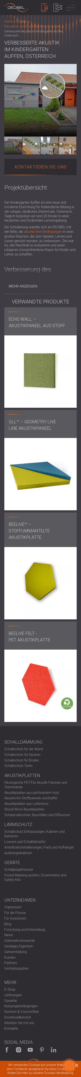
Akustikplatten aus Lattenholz (26, 804)
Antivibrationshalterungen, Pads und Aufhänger (39, 847)
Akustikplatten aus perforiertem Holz (31, 793)
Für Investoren (15, 918)
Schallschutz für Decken (22, 755)
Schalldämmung (23, 742)
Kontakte (11, 1028)
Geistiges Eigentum (18, 946)
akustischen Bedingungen (43, 232)
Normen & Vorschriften (21, 1012)
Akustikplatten (22, 775)
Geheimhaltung (15, 952)
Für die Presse (15, 913)
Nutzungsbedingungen (21, 1006)
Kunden (10, 957)
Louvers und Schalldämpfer (25, 842)
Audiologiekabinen (18, 853)
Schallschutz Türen (18, 766)
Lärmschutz (18, 824)
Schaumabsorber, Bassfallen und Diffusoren (37, 815)
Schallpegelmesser (18, 870)
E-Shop (9, 989)
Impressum (13, 907)
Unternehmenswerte (19, 941)
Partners (10, 963)
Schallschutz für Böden (21, 760)
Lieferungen (13, 995)
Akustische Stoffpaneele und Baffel (30, 798)
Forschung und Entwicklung (24, 930)
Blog (7, 924)
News (8, 935)
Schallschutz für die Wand (23, 749)
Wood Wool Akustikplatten (24, 809)
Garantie (10, 1001)
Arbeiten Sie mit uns (19, 1023)
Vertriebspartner (16, 968)
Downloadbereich (17, 1017)
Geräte (12, 862)
